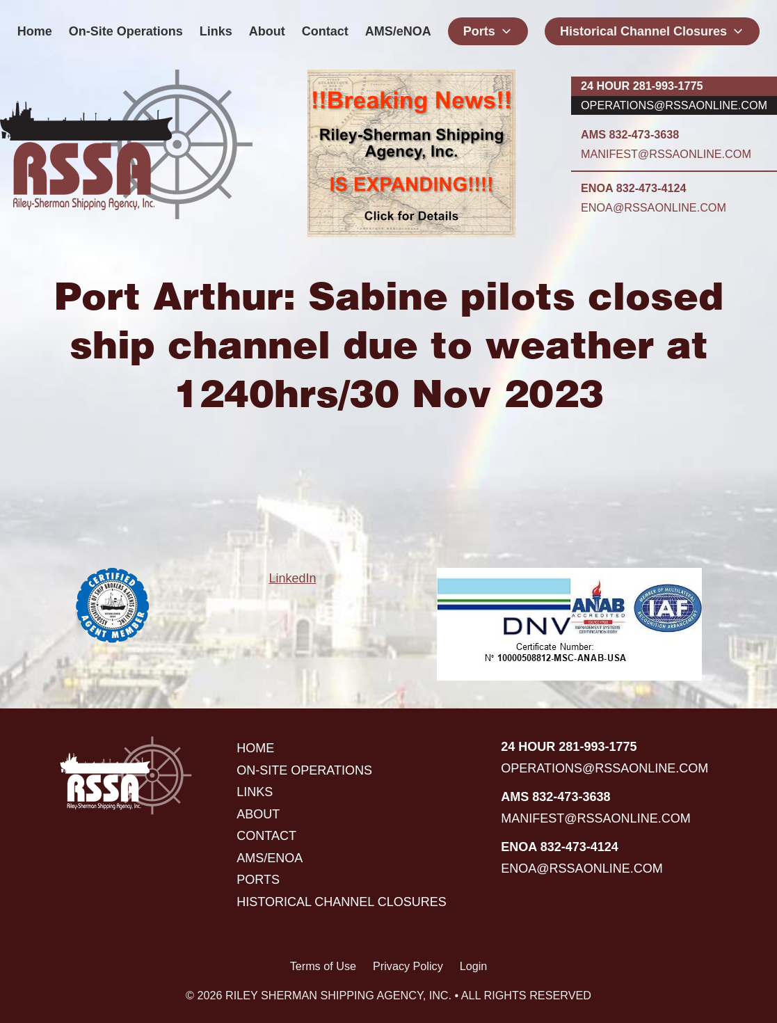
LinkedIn (292, 578)
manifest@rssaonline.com (666, 154)
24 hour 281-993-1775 (642, 85)
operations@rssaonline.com (674, 105)
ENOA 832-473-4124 (633, 188)
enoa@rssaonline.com (653, 207)
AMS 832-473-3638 (630, 134)
